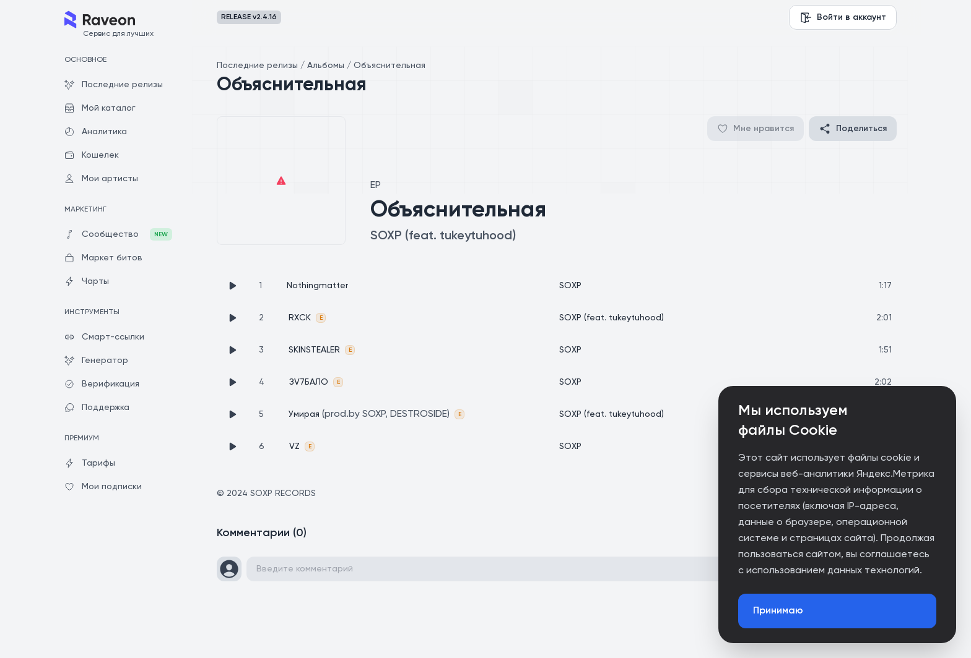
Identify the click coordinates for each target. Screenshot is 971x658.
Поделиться (853, 128)
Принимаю (778, 611)
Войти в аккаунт (842, 17)
